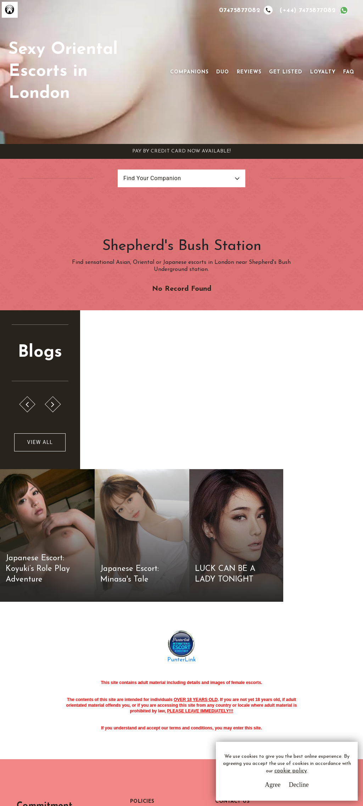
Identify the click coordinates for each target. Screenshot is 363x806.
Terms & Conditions (154, 682)
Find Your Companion (152, 178)
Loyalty (323, 72)
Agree (272, 784)
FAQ (348, 72)
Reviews (249, 72)
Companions (189, 72)
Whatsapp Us (244, 696)
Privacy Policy (148, 695)
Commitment (51, 673)
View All (40, 442)
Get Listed (285, 72)
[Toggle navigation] (160, 72)
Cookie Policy (147, 708)
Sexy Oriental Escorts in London (63, 71)
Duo (222, 72)
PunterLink (181, 527)
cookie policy (291, 771)
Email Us (237, 682)
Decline (299, 784)
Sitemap (140, 721)
